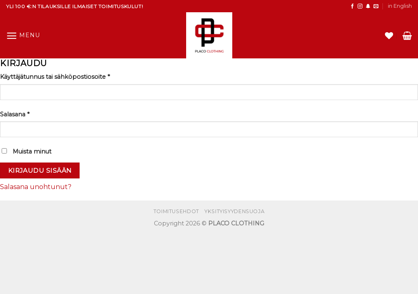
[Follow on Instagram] (360, 6)
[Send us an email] (376, 6)
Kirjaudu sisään (40, 170)
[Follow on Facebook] (352, 6)
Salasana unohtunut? (35, 187)
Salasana (14, 114)
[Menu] (23, 36)
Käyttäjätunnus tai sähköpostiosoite (55, 76)
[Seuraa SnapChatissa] (368, 6)
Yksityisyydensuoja (235, 211)
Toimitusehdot (176, 211)
